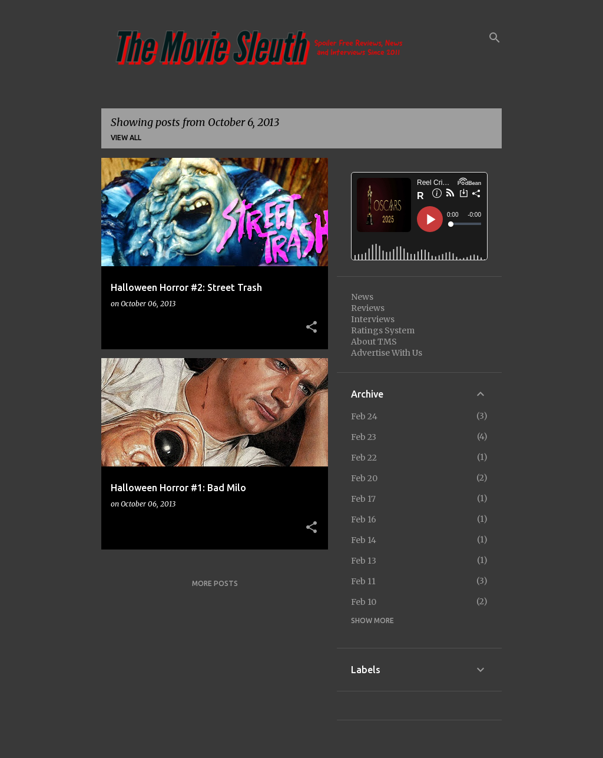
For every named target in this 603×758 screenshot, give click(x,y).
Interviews (373, 319)
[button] (311, 327)
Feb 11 (363, 581)
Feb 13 (363, 560)
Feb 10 (363, 602)
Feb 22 (364, 457)
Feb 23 (363, 437)
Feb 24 (364, 416)
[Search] (495, 38)
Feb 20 (364, 478)
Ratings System (383, 330)
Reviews (368, 308)
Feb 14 (363, 540)
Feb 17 (363, 499)
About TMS (374, 341)
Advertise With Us (386, 352)
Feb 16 (363, 519)
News (362, 297)
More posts (215, 583)
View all (126, 137)
